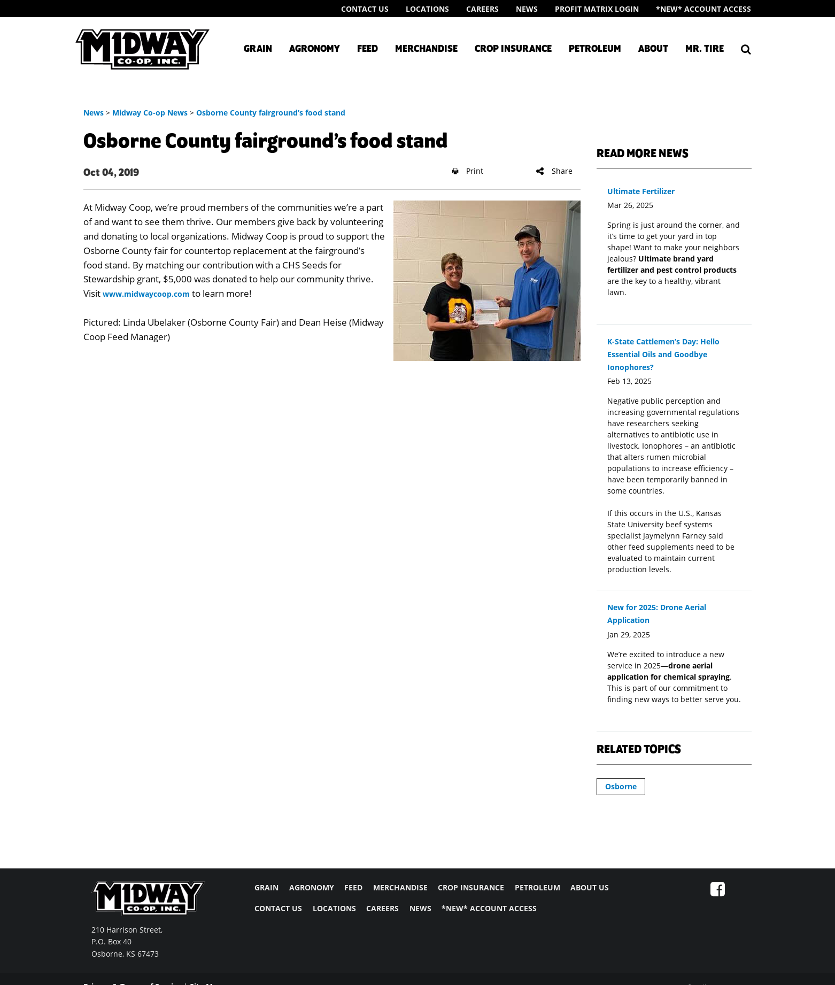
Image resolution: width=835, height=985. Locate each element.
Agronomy (314, 49)
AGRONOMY (311, 887)
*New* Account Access (703, 9)
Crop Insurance (513, 49)
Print (467, 171)
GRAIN (266, 887)
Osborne (621, 786)
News (527, 9)
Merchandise (426, 49)
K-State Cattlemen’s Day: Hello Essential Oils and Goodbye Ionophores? (663, 354)
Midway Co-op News (150, 112)
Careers (482, 9)
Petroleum (595, 49)
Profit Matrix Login (597, 9)
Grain (258, 49)
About (653, 49)
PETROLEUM (537, 887)
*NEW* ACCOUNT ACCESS (489, 908)
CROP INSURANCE (471, 887)
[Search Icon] (746, 49)
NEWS (420, 908)
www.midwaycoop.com (146, 294)
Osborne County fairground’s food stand (270, 112)
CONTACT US (278, 908)
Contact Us (365, 9)
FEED (353, 887)
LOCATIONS (334, 908)
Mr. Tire (704, 49)
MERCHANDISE (400, 887)
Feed (367, 49)
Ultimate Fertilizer (641, 191)
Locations (427, 9)
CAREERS (382, 908)
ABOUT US (589, 887)
